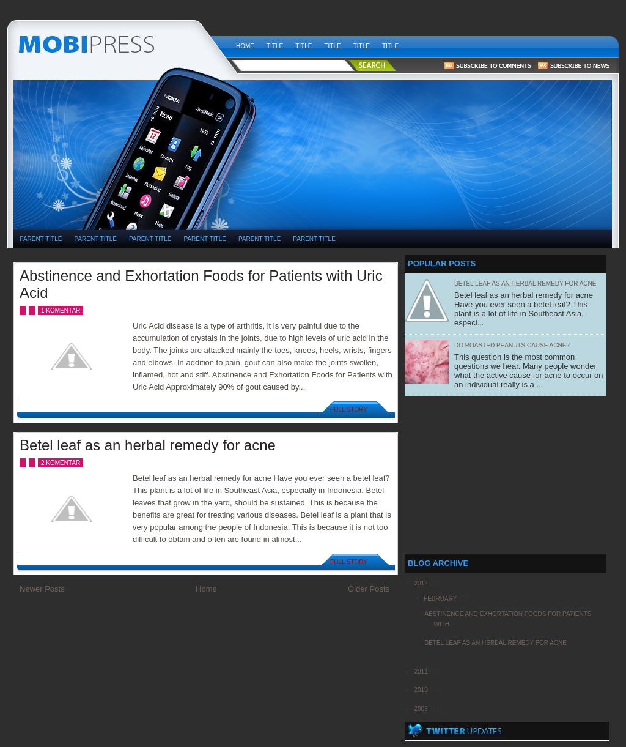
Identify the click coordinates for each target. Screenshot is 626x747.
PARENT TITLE (41, 239)
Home (245, 46)
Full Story (348, 409)
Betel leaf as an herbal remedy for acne (148, 445)
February (441, 598)
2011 (421, 671)
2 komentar (60, 462)
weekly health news (122, 43)
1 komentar (60, 310)
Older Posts (368, 588)
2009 (421, 708)
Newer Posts (42, 588)
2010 (421, 689)
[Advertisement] (413, 116)
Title (275, 46)
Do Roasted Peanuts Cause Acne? (512, 345)
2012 (421, 583)
